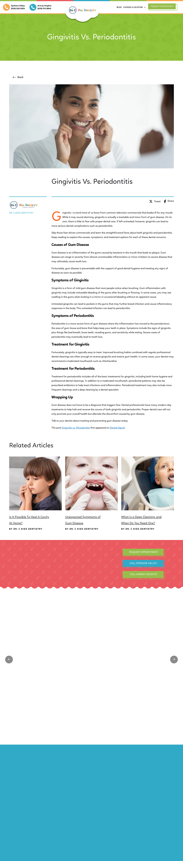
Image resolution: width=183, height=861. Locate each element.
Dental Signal (117, 428)
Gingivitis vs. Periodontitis (76, 428)
